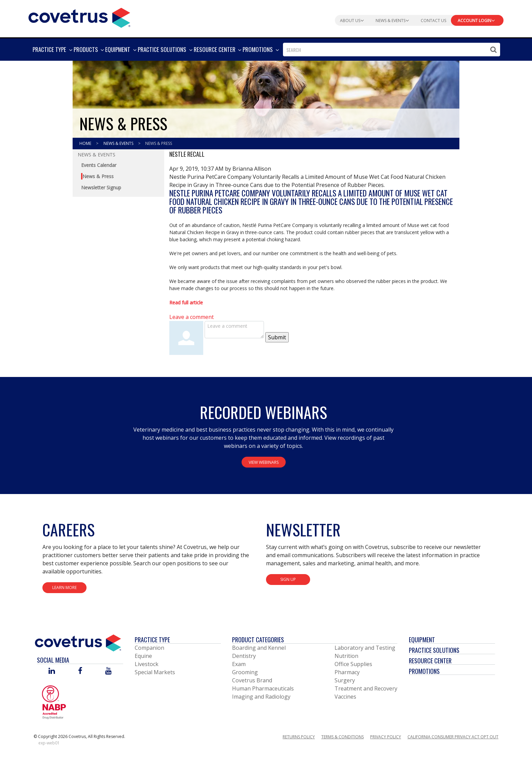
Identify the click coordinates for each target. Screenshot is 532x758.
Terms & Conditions (342, 737)
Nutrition (346, 656)
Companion (149, 647)
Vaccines (345, 696)
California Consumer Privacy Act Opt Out (452, 737)
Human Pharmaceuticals (263, 688)
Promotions (424, 671)
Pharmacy (347, 672)
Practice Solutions (434, 650)
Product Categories (258, 639)
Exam (239, 664)
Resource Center (430, 660)
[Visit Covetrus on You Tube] (108, 671)
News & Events (118, 143)
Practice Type (152, 639)
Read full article (186, 302)
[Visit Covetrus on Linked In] (52, 671)
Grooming (245, 672)
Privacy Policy (385, 737)
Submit (277, 337)
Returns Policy (299, 737)
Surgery (345, 680)
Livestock (146, 664)
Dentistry (244, 656)
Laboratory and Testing (365, 647)
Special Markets (155, 672)
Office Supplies (353, 664)
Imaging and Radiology (261, 696)
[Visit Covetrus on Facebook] (80, 671)
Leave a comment (191, 317)
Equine (143, 656)
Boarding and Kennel (259, 647)
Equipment (422, 639)
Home (85, 143)
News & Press (158, 143)
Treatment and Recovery (366, 688)
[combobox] (391, 49)
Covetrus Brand (252, 680)
